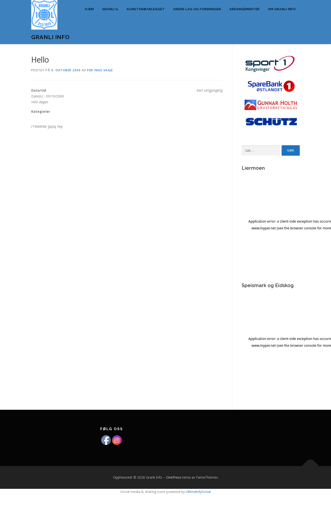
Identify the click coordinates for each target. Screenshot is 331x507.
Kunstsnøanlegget (146, 9)
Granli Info (50, 37)
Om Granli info (282, 9)
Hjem (89, 9)
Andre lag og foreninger (197, 9)
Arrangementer (244, 9)
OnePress (173, 477)
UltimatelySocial (198, 491)
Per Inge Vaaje (100, 70)
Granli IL (110, 9)
